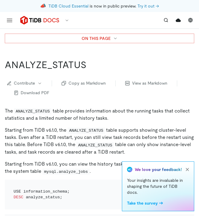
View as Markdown (146, 83)
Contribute (24, 83)
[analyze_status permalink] (91, 65)
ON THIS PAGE (100, 38)
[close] (187, 169)
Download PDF (31, 92)
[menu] (10, 20)
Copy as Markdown (84, 83)
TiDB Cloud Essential (68, 6)
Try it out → (148, 6)
